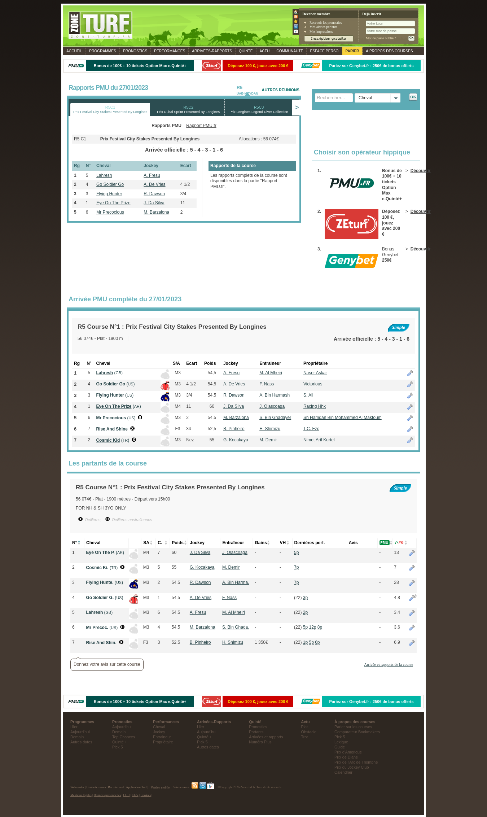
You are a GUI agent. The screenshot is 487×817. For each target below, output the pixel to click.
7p (296, 567)
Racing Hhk (314, 406)
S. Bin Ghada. (235, 627)
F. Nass (266, 383)
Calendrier (343, 772)
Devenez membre (316, 14)
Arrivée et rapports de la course (388, 664)
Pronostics (135, 51)
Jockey (159, 732)
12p (312, 627)
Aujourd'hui (80, 732)
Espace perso (324, 51)
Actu (265, 51)
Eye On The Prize (113, 202)
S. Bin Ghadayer (275, 417)
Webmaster (77, 787)
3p (305, 597)
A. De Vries (154, 184)
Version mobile (160, 787)
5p (296, 552)
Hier (74, 727)
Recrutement (116, 787)
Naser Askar (315, 372)
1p (305, 642)
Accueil (74, 51)
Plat (304, 727)
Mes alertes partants (323, 27)
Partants (256, 732)
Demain (77, 737)
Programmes (102, 51)
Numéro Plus (260, 742)
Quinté (246, 51)
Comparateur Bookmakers (357, 732)
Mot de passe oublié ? (381, 38)
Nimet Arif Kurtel (319, 439)
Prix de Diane (346, 757)
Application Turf (136, 787)
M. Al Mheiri (270, 372)
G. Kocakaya (235, 439)
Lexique (341, 742)
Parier (352, 51)
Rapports (212, 51)
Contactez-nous (96, 787)
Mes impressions (321, 32)
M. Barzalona (156, 212)
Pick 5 (117, 747)
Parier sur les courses (353, 727)
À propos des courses (389, 51)
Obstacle (309, 732)
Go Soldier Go (110, 184)
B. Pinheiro (234, 428)
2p (305, 612)
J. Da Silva (154, 202)
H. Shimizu (269, 428)
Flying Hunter (109, 193)
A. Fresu (152, 175)
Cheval (159, 727)
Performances (169, 51)
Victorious (312, 383)
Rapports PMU (166, 125)
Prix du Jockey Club (351, 767)
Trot (304, 737)
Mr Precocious (110, 212)
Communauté (289, 51)
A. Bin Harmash (274, 395)
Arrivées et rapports (266, 737)
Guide (339, 747)
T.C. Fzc (311, 428)
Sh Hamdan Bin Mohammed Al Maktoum (342, 417)
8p (319, 627)
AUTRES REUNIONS (280, 90)
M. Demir (268, 439)
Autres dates (81, 742)
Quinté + (119, 742)
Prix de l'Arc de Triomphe (356, 762)
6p (317, 642)
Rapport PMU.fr (201, 125)
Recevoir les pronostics (326, 23)
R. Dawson (154, 193)
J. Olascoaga (272, 406)
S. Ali (308, 395)
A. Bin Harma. (235, 582)
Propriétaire (163, 742)
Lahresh (104, 175)
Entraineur (162, 737)
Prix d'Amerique (348, 752)
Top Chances (123, 737)
